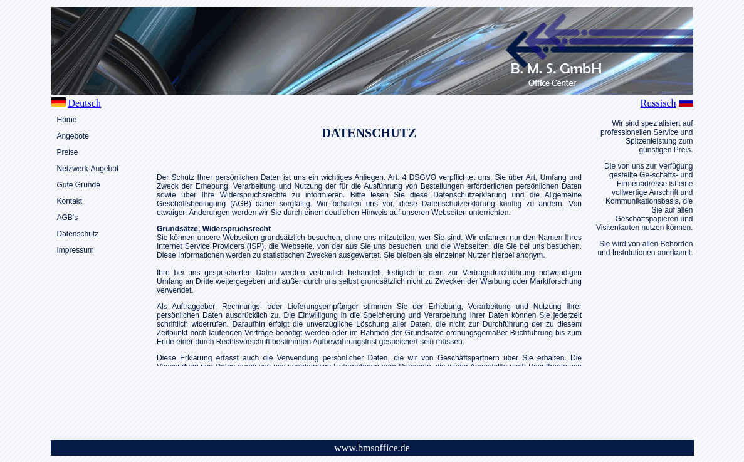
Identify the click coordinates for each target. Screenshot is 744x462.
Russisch (658, 103)
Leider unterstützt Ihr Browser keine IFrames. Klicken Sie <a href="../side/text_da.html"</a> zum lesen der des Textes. (369, 265)
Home (67, 119)
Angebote (73, 136)
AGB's (67, 217)
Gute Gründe (78, 185)
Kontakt (70, 201)
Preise (67, 152)
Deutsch (84, 103)
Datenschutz (78, 233)
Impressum (75, 250)
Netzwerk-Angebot (88, 168)
